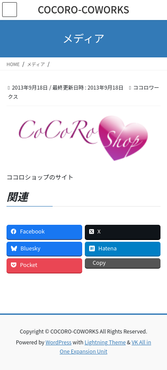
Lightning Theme (105, 342)
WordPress (59, 342)
